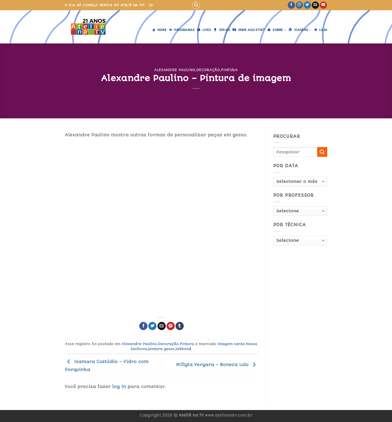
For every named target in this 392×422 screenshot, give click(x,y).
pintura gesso (161, 349)
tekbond (183, 349)
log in (119, 386)
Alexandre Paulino (174, 70)
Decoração (208, 70)
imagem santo (231, 344)
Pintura (229, 70)
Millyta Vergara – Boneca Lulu (217, 364)
